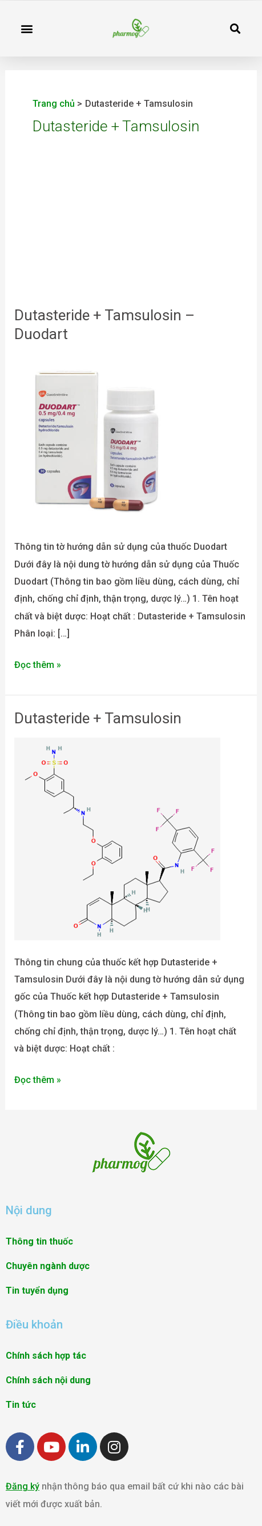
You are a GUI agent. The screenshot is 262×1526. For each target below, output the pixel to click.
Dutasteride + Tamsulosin (98, 718)
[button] (26, 28)
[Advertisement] (131, 243)
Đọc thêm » (37, 663)
